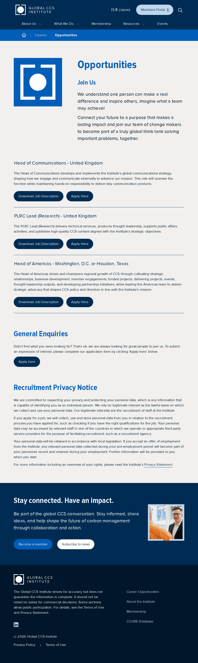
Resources (134, 24)
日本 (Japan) (120, 10)
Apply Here (79, 196)
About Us (32, 24)
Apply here (27, 362)
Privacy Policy (24, 645)
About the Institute (141, 601)
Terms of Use (56, 645)
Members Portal (155, 10)
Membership (101, 24)
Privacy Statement (158, 464)
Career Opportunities (143, 592)
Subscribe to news (76, 544)
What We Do (66, 24)
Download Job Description (39, 196)
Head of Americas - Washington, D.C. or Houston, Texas (71, 263)
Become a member (33, 544)
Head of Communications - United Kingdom (58, 163)
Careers (41, 35)
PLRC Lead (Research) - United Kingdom (55, 216)
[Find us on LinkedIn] (16, 624)
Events (162, 24)
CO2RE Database (140, 621)
